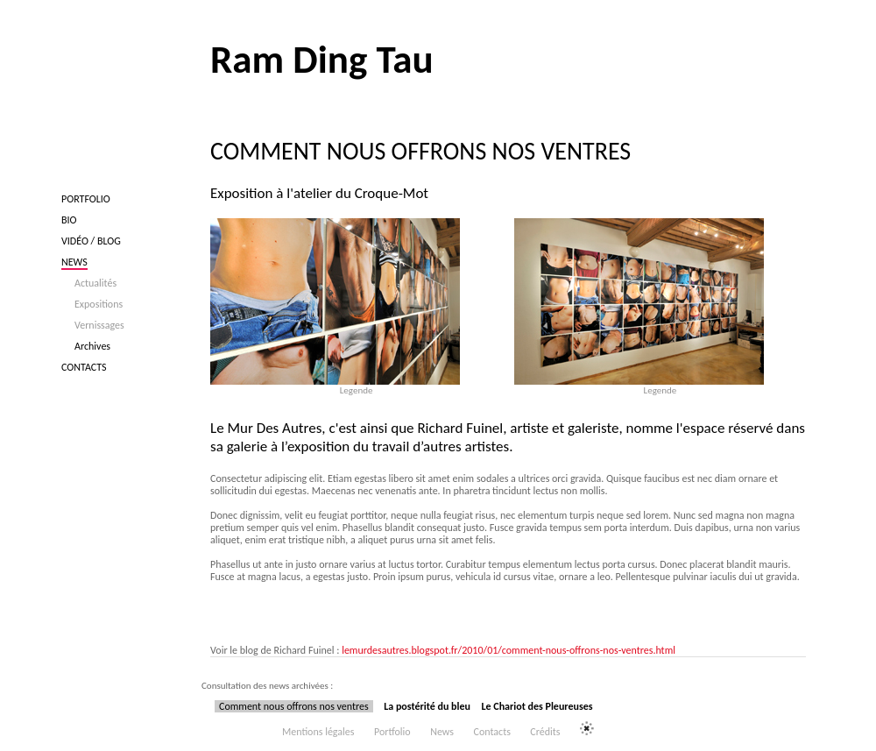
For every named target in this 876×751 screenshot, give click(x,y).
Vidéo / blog (91, 241)
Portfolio (85, 199)
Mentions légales (318, 732)
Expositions (98, 304)
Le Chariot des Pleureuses (536, 706)
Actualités (95, 283)
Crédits (545, 732)
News (74, 262)
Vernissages (99, 325)
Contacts (84, 367)
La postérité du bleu (427, 706)
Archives (92, 346)
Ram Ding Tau (322, 59)
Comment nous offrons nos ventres (294, 706)
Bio (69, 220)
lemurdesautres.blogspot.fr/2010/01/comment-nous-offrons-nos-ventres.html (508, 650)
